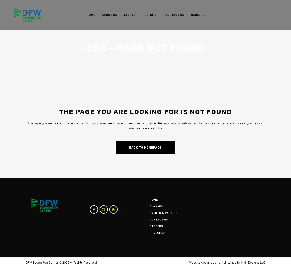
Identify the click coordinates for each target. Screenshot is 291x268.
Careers (156, 226)
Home (154, 199)
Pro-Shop (157, 232)
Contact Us (159, 219)
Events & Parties (164, 212)
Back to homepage (145, 147)
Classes (156, 206)
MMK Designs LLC (253, 262)
